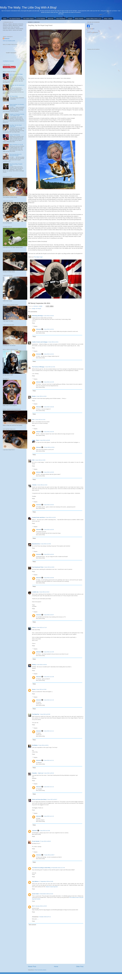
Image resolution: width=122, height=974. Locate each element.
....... (38, 919)
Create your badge (90, 28)
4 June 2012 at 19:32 (41, 664)
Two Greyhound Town (37, 567)
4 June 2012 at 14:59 (45, 543)
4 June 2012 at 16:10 (44, 592)
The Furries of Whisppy (38, 366)
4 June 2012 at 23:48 (41, 689)
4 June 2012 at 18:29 (44, 440)
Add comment (32, 924)
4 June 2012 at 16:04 (49, 567)
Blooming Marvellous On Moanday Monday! (15, 155)
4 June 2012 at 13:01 (41, 396)
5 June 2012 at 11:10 (48, 700)
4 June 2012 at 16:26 (48, 577)
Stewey (34, 664)
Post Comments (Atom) (40, 970)
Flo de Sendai (35, 841)
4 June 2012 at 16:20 (48, 472)
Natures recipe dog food (52, 886)
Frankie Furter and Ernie (38, 517)
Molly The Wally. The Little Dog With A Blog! (28, 7)
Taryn (37, 440)
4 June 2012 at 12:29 (48, 382)
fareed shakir (35, 893)
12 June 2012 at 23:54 (48, 447)
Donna (33, 689)
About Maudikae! (60, 18)
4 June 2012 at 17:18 (41, 627)
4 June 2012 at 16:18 (48, 406)
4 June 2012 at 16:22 (48, 504)
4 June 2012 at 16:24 (48, 554)
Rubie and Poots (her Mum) (39, 799)
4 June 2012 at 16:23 (48, 529)
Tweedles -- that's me (37, 773)
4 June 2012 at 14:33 (50, 517)
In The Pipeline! (41, 18)
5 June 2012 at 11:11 (48, 731)
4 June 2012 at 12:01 (50, 366)
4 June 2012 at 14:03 (40, 460)
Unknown (35, 306)
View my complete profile (9, 40)
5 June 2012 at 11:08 (48, 676)
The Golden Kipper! (28, 18)
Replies (35, 326)
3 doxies (34, 484)
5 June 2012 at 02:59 (45, 714)
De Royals (38, 308)
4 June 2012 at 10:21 (53, 342)
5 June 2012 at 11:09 (44, 830)
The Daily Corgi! (38, 257)
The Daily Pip (35, 714)
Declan (34, 396)
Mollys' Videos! (108, 18)
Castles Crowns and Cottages (40, 342)
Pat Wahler (35, 745)
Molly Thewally (90, 24)
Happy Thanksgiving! (15, 134)
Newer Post (32, 966)
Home (4, 18)
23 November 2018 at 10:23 (46, 893)
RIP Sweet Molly (14, 96)
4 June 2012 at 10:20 (48, 315)
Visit (8, 61)
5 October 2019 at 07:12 (45, 916)
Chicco (34, 627)
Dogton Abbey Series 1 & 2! (93, 18)
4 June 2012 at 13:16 (40, 419)
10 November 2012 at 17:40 (58, 867)
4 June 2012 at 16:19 (48, 431)
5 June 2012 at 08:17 (52, 799)
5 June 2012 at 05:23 (49, 773)
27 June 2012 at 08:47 (48, 855)
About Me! (50, 18)
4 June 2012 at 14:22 (42, 484)
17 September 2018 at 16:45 (46, 881)
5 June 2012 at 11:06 (48, 651)
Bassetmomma (36, 543)
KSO (33, 460)
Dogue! (70, 18)
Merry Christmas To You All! (16, 144)
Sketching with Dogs (37, 315)
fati (33, 906)
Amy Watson (35, 881)
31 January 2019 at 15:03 (40, 906)
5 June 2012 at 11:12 (48, 786)
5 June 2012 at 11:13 (48, 816)
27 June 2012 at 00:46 (45, 841)
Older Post (79, 966)
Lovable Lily (35, 592)
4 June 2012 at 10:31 (48, 329)
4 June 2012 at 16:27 (48, 614)
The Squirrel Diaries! (14, 18)
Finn (33, 419)
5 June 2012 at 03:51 (43, 745)
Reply (33, 323)
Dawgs (33, 308)
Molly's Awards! (79, 18)
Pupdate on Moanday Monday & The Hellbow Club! (17, 115)
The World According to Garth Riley (41, 867)
